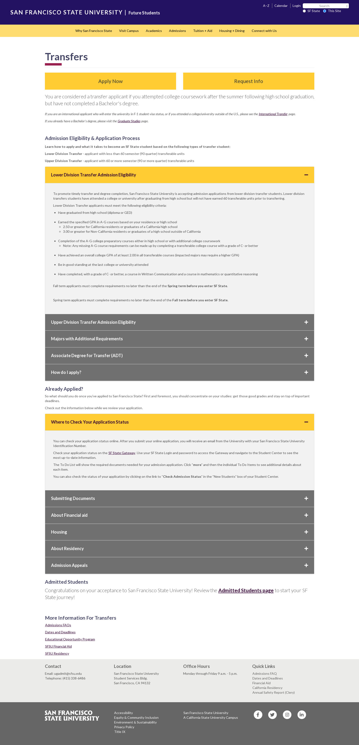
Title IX (119, 732)
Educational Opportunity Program (70, 639)
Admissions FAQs (58, 625)
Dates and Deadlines (60, 632)
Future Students (144, 12)
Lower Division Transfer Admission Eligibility (179, 174)
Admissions (177, 31)
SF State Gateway (121, 453)
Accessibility (123, 713)
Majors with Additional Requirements (179, 338)
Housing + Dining (232, 31)
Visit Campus (129, 31)
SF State (311, 11)
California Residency (267, 688)
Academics (154, 31)
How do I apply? (179, 372)
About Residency (179, 548)
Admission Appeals (179, 565)
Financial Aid (261, 683)
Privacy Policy (124, 727)
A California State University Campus (210, 717)
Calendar (281, 6)
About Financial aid (179, 515)
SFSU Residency (57, 653)
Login (297, 6)
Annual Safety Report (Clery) (273, 692)
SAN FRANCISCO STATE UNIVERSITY (66, 12)
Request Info (248, 81)
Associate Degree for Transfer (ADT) (179, 355)
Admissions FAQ (264, 673)
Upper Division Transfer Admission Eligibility (179, 322)
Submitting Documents (179, 498)
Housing (179, 532)
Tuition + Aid (202, 31)
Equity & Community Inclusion (136, 717)
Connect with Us (264, 31)
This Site (332, 11)
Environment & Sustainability (135, 722)
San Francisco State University (205, 713)
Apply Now (110, 81)
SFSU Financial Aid (58, 646)
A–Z (266, 6)
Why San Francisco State (93, 31)
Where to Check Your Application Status (179, 422)
